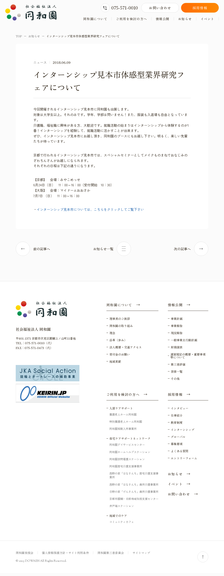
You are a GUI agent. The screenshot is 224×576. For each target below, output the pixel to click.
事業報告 (177, 328)
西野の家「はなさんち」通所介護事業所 (133, 487)
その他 (175, 381)
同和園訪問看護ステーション (127, 462)
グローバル (178, 439)
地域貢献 (115, 364)
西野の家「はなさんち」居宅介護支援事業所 (133, 478)
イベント (207, 19)
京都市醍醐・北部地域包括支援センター (133, 502)
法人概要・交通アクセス (125, 350)
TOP (19, 39)
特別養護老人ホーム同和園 (125, 424)
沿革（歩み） (118, 342)
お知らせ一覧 (112, 252)
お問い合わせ (160, 7)
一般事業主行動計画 (184, 342)
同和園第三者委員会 (110, 555)
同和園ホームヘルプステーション (129, 455)
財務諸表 (177, 350)
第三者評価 (178, 367)
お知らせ (185, 19)
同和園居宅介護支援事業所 (125, 469)
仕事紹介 (177, 418)
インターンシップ (182, 432)
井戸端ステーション (121, 509)
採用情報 (200, 7)
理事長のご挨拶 (119, 321)
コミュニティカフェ (121, 525)
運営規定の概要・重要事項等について (188, 359)
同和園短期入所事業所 (123, 432)
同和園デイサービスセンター (127, 448)
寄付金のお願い (119, 357)
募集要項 (177, 446)
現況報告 (177, 335)
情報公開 (163, 19)
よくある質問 (179, 453)
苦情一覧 (177, 374)
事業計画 (177, 321)
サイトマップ (141, 555)
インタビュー (179, 411)
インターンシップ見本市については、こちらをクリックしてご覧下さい (90, 212)
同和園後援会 (24, 555)
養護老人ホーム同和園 (123, 417)
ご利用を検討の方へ (131, 18)
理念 (112, 335)
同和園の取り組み (121, 328)
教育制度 (177, 425)
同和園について (95, 19)
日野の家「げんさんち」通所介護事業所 (133, 494)
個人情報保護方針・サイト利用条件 (65, 555)
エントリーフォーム (184, 461)
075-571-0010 (119, 7)
